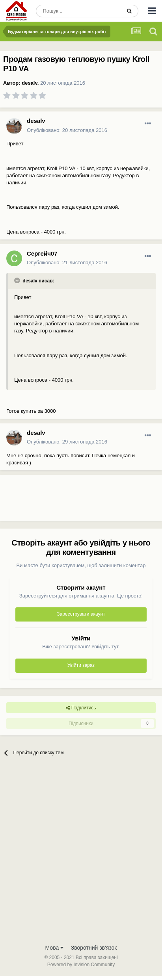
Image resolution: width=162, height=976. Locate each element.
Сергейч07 (42, 253)
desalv (29, 83)
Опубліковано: (67, 130)
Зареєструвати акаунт (81, 614)
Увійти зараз (81, 665)
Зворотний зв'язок (94, 947)
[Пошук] (78, 11)
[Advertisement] (63, 501)
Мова (54, 947)
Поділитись (81, 708)
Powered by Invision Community (81, 964)
